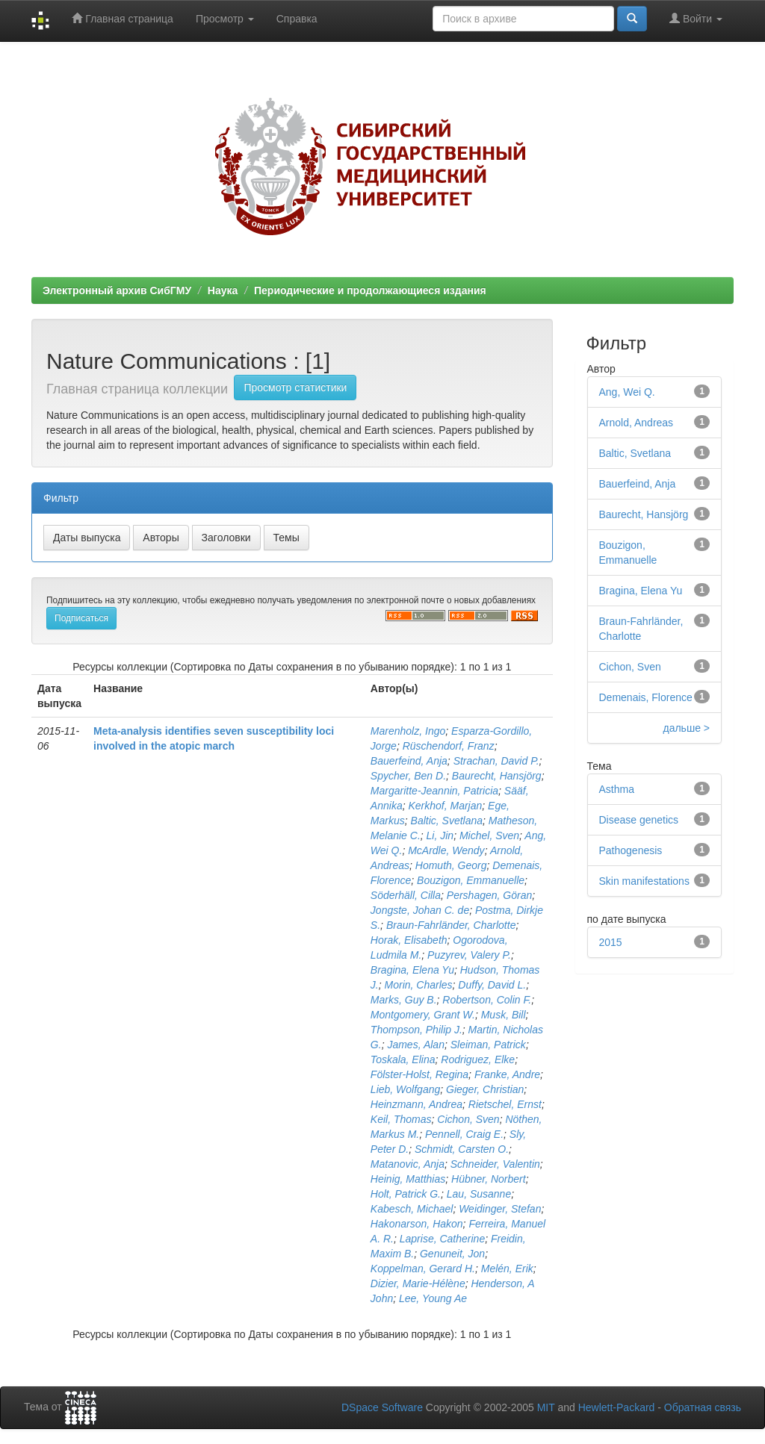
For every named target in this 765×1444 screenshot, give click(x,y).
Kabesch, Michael (412, 1209)
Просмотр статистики (295, 387)
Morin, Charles (419, 985)
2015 (610, 942)
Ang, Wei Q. (627, 392)
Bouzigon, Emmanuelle (470, 880)
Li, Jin (440, 835)
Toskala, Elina (403, 1059)
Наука (223, 290)
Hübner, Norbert (488, 1179)
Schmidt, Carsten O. (462, 1149)
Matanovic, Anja (408, 1164)
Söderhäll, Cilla (406, 895)
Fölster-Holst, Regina (419, 1074)
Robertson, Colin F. (486, 1000)
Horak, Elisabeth (409, 940)
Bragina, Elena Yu (412, 970)
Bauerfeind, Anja (409, 761)
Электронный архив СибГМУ (117, 290)
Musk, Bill (503, 1015)
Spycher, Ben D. (408, 776)
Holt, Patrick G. (406, 1194)
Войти (695, 18)
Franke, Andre (507, 1074)
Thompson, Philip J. (416, 1030)
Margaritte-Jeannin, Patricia (434, 791)
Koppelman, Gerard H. (423, 1269)
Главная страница (122, 18)
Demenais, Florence (646, 697)
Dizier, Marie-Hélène (418, 1283)
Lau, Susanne (479, 1194)
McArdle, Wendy (446, 850)
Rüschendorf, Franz (449, 746)
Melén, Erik (507, 1269)
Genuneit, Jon (452, 1254)
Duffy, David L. (492, 985)
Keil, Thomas (401, 1119)
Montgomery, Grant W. (423, 1015)
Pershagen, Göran (489, 895)
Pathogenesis (631, 850)
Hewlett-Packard (616, 1407)
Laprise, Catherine (442, 1239)
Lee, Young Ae (433, 1298)
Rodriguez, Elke (478, 1059)
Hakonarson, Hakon (417, 1224)
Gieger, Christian (485, 1089)
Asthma (616, 789)
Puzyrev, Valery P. (469, 955)
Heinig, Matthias (408, 1179)
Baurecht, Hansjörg (497, 776)
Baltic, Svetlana (447, 821)
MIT (546, 1407)
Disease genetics (639, 820)
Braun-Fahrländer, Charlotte (451, 925)
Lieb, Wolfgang (405, 1089)
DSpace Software (382, 1407)
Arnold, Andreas (636, 423)
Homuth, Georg (451, 865)
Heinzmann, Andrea (416, 1104)
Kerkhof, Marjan (445, 806)
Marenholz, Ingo (408, 731)
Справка (297, 19)
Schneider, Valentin (495, 1164)
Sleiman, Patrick (488, 1045)
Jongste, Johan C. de (420, 910)
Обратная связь (702, 1407)
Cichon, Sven (468, 1119)
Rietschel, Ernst (505, 1104)
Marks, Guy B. (404, 1000)
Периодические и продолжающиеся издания (370, 290)
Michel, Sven (489, 835)
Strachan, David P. (496, 761)
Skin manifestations (644, 881)
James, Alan (416, 1045)
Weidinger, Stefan (500, 1209)
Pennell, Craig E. (464, 1134)
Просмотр (225, 19)
